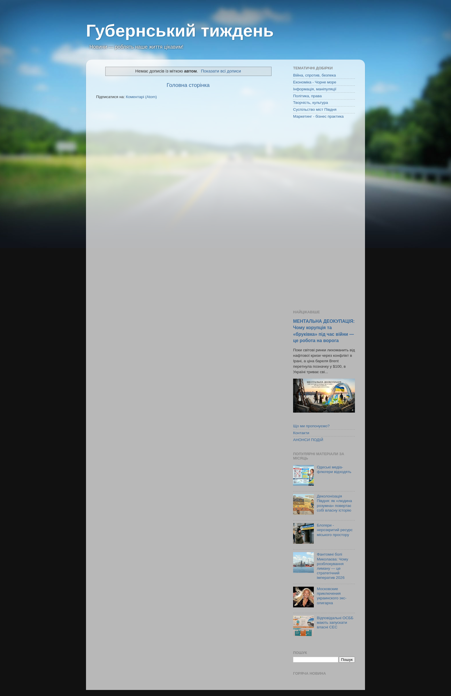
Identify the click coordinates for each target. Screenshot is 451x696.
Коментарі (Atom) (141, 97)
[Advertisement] (324, 215)
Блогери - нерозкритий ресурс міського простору (335, 530)
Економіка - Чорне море (314, 82)
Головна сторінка (188, 85)
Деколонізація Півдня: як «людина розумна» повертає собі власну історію (334, 503)
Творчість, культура (310, 102)
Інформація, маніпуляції (314, 89)
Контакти (301, 433)
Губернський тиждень (180, 30)
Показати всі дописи (221, 71)
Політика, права (307, 96)
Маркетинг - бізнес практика (318, 116)
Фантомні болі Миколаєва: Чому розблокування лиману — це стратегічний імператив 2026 (332, 566)
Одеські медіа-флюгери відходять (334, 469)
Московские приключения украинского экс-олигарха (331, 596)
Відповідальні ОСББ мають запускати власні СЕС (335, 622)
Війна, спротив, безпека (314, 75)
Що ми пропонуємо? (311, 426)
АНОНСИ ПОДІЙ (308, 440)
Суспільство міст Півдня (315, 109)
